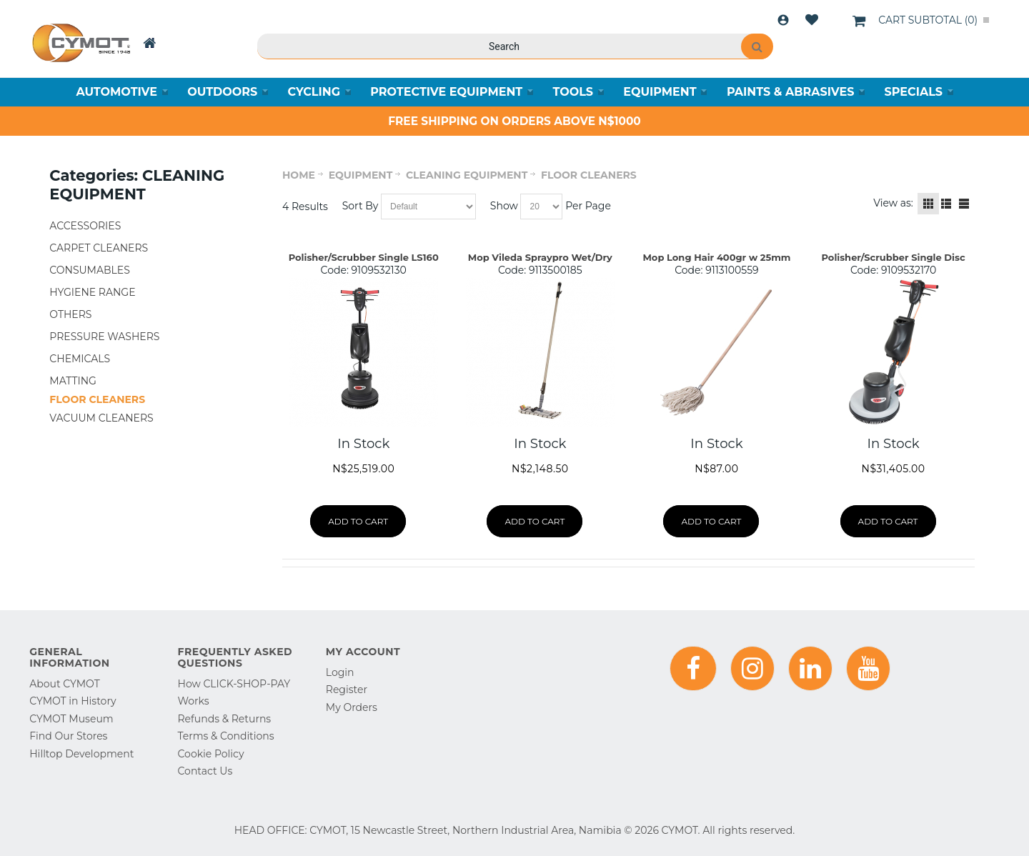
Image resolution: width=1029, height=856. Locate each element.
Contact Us (205, 771)
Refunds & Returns (225, 718)
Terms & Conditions (226, 736)
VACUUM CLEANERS (101, 418)
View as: (893, 202)
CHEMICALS (79, 358)
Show (504, 205)
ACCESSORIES (85, 225)
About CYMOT (64, 683)
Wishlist (811, 20)
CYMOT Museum (71, 718)
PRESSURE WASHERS (104, 336)
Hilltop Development (81, 753)
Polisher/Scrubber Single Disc (893, 257)
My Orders (351, 707)
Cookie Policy (211, 753)
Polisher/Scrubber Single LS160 (364, 257)
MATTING (72, 380)
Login (783, 20)
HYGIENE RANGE (92, 292)
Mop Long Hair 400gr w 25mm (716, 257)
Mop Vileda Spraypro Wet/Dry (540, 257)
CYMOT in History (72, 701)
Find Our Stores (68, 736)
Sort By (360, 205)
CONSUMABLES (89, 270)
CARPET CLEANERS (98, 248)
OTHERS (70, 314)
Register (346, 689)
